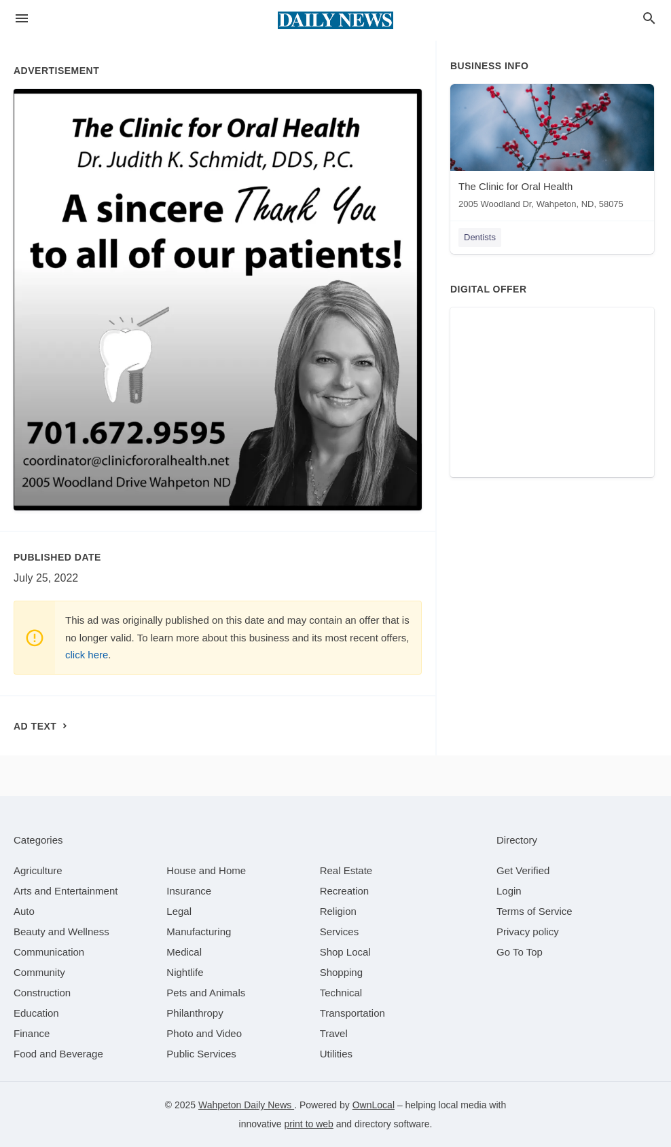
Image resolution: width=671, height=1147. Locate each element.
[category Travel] (334, 1033)
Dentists (480, 237)
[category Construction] (42, 992)
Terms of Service (534, 911)
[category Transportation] (352, 1013)
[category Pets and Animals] (205, 992)
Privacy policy (527, 931)
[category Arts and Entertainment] (65, 891)
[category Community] (39, 972)
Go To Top (519, 952)
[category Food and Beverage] (58, 1053)
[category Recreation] (344, 891)
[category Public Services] (201, 1053)
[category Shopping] (341, 972)
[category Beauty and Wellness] (61, 931)
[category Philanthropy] (194, 1013)
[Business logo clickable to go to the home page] (335, 20)
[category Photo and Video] (204, 1033)
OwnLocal (373, 1104)
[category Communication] (49, 952)
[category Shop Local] (345, 952)
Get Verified (522, 870)
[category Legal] (179, 911)
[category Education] (36, 1013)
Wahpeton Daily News (246, 1104)
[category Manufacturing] (198, 931)
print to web (309, 1123)
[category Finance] (32, 1033)
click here (86, 654)
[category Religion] (338, 911)
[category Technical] (341, 992)
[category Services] (339, 931)
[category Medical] (184, 952)
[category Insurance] (188, 891)
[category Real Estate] (346, 870)
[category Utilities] (336, 1053)
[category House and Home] (206, 870)
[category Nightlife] (184, 972)
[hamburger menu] (22, 18)
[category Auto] (24, 911)
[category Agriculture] (38, 870)
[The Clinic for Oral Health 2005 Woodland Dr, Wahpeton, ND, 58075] (552, 150)
